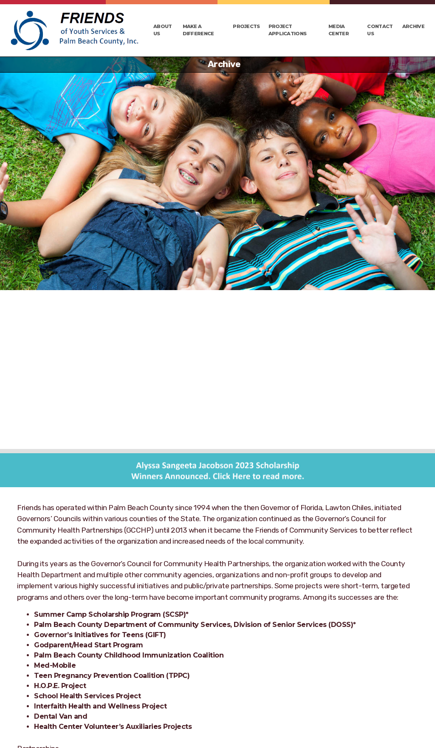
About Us (162, 30)
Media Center (338, 30)
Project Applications (287, 30)
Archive (413, 26)
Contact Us (380, 30)
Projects (246, 26)
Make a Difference (198, 30)
